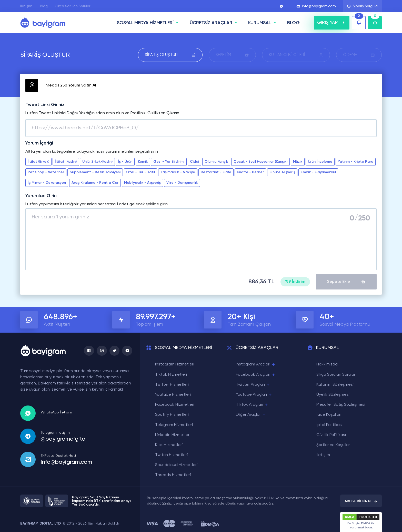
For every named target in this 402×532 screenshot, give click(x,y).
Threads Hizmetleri (173, 475)
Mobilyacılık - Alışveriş (142, 183)
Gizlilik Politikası (331, 435)
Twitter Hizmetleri (172, 384)
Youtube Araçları (254, 395)
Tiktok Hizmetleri (171, 374)
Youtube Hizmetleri (173, 395)
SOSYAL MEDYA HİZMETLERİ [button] (145, 23)
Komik (143, 161)
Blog (44, 6)
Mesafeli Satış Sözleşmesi (340, 405)
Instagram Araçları (256, 365)
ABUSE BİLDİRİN (361, 501)
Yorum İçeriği (39, 143)
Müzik (297, 161)
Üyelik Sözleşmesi (333, 395)
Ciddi (194, 161)
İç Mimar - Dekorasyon (47, 183)
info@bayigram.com (316, 6)
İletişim (26, 6)
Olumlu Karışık (216, 161)
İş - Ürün (125, 161)
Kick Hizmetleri (169, 445)
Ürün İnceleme (320, 161)
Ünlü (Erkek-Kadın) (97, 161)
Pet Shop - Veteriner (46, 172)
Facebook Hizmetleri (174, 405)
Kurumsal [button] (259, 23)
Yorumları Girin (41, 196)
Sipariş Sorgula (362, 6)
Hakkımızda (327, 364)
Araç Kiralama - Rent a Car (95, 183)
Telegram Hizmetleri (174, 425)
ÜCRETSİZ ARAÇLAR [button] (211, 23)
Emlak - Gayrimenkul (318, 172)
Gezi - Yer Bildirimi (168, 161)
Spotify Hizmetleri (172, 415)
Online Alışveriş (282, 172)
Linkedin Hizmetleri (172, 435)
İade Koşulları (328, 415)
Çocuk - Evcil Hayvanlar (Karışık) (260, 161)
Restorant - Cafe (216, 172)
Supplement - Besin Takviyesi (95, 172)
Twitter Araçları (253, 385)
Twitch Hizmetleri (171, 455)
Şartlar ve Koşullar (333, 445)
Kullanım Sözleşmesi (335, 384)
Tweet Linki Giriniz (44, 104)
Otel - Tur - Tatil (140, 172)
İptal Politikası (329, 425)
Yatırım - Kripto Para (355, 161)
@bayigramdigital (63, 439)
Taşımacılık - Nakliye (177, 172)
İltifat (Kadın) (66, 161)
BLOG (293, 23)
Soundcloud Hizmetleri (176, 465)
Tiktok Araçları (252, 405)
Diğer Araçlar (251, 415)
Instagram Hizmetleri (174, 364)
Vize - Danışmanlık (182, 183)
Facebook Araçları (256, 375)
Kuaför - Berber (250, 172)
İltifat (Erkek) (38, 161)
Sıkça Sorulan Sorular (72, 6)
